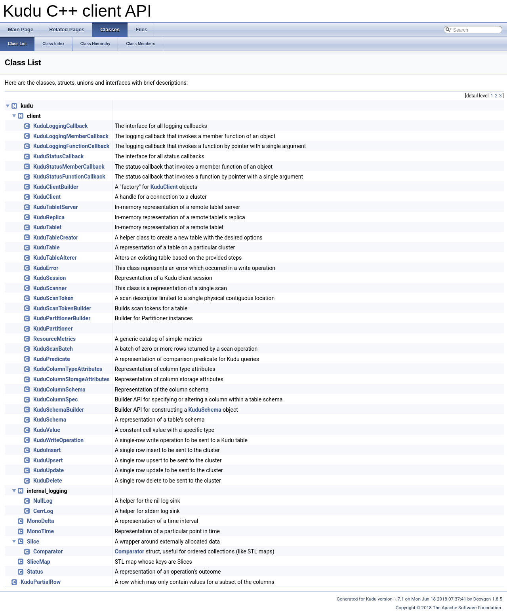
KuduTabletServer (55, 207)
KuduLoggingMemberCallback (71, 136)
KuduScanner (50, 288)
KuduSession (49, 278)
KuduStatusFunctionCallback (69, 176)
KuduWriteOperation (58, 440)
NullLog (43, 501)
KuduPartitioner (53, 328)
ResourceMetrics (54, 339)
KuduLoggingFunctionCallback (71, 146)
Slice (33, 541)
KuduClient (164, 187)
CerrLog (43, 511)
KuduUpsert (48, 460)
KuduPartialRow (41, 582)
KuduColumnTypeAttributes (67, 369)
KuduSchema (205, 410)
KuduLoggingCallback (60, 126)
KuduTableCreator (55, 237)
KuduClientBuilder (55, 187)
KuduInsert (47, 450)
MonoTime (40, 531)
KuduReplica (49, 217)
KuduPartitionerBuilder (61, 318)
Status (35, 571)
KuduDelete (47, 480)
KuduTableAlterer (55, 258)
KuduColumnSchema (59, 389)
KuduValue (46, 430)
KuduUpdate (48, 470)
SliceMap (38, 562)
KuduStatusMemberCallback (69, 166)
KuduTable (46, 247)
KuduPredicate (51, 359)
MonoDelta (40, 521)
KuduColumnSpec (55, 399)
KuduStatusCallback (58, 156)
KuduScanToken (53, 298)
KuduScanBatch (53, 349)
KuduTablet (47, 227)
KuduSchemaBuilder (58, 410)
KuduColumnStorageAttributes (71, 379)
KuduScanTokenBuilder (62, 308)
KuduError (45, 268)
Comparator (48, 551)
